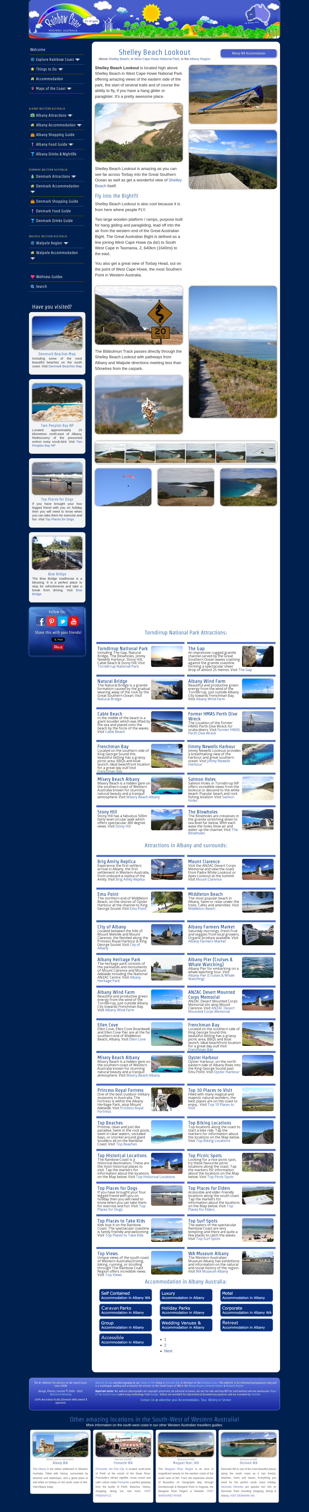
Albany (42, 1469)
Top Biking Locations (209, 1122)
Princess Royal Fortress (120, 1090)
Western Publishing (60, 1394)
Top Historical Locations (122, 1155)
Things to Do (46, 69)
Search (38, 286)
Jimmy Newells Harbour (211, 746)
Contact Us (148, 1400)
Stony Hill (107, 811)
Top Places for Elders (209, 1188)
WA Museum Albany (208, 1253)
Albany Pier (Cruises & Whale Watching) (210, 962)
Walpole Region (49, 243)
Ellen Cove (107, 1024)
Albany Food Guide (52, 144)
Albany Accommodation (56, 125)
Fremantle (123, 1482)
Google (154, 1394)
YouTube (255, 1394)
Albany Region (199, 59)
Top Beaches (110, 1122)
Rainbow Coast (209, 1382)
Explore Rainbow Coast (55, 59)
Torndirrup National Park (122, 648)
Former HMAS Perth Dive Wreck (212, 716)
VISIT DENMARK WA (242, 1495)
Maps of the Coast (51, 88)
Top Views (107, 1253)
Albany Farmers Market (211, 926)
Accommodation (46, 79)
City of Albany (111, 926)
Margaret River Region (179, 1469)
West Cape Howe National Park (156, 59)
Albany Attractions (51, 115)
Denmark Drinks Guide (51, 221)
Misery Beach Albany (118, 779)
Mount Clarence (204, 861)
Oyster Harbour (203, 1057)
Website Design (104, 1382)
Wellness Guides (46, 277)
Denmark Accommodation (54, 188)
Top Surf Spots (202, 1220)
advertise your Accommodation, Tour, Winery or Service (195, 1400)
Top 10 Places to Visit (210, 1090)
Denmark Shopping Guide (54, 201)
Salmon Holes (202, 779)
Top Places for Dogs (59, 519)
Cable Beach (109, 713)
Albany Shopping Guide (52, 135)
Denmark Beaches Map (65, 366)
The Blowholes (203, 811)
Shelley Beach (119, 59)
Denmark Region (214, 1385)
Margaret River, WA (186, 1463)
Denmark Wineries (232, 1486)
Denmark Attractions (53, 176)
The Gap (196, 648)
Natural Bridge (112, 681)
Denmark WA (172, 1382)
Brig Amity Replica (116, 861)
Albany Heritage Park (118, 959)
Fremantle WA (123, 1463)
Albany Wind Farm (207, 681)
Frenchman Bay (113, 746)
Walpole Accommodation (54, 255)
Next (168, 1351)
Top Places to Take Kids (121, 1220)
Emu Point (107, 894)
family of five (148, 1382)
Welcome (37, 49)
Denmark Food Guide (50, 211)
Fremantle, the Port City (110, 1469)
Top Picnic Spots (205, 1155)
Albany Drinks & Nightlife (53, 154)
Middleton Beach (205, 894)
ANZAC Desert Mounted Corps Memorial (211, 994)
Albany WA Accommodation (248, 53)
